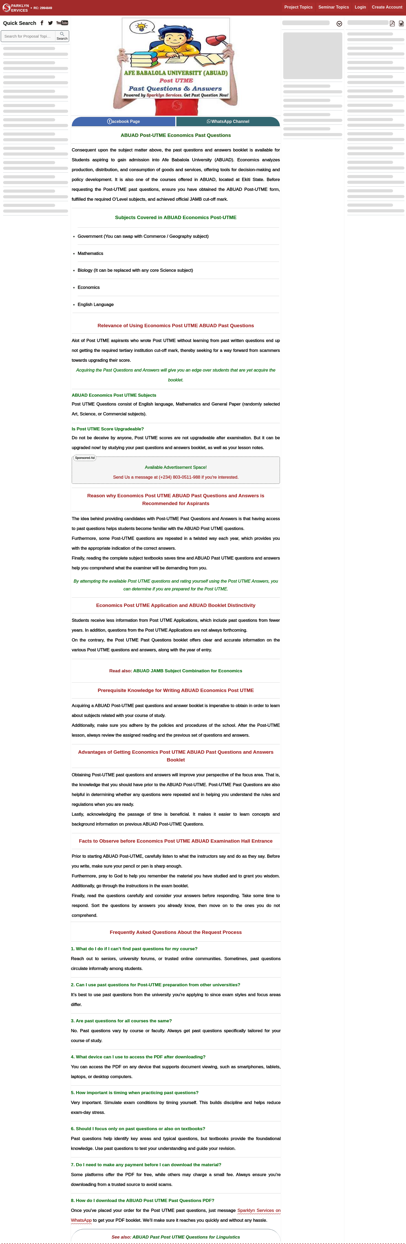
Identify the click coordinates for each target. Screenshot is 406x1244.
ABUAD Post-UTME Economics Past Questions (176, 135)
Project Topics (298, 7)
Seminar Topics (333, 7)
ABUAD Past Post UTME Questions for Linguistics (186, 1237)
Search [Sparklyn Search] (62, 36)
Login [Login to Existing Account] (360, 7)
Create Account (387, 7)
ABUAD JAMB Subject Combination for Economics (187, 670)
